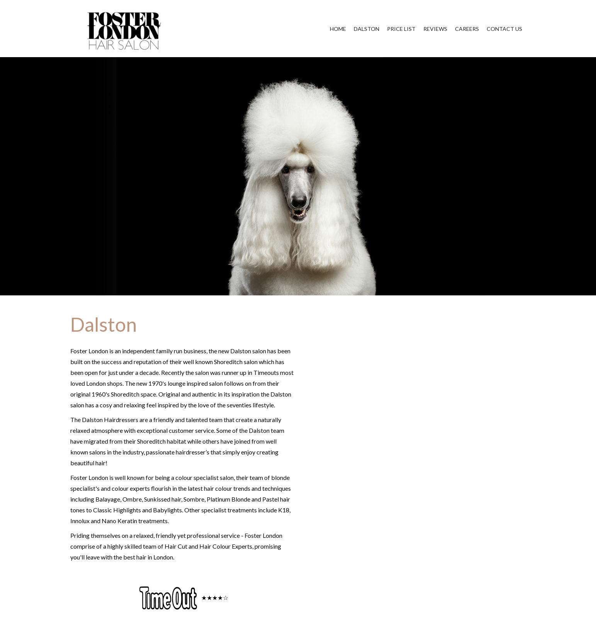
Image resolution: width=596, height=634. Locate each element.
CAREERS (467, 28)
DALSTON (366, 28)
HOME (338, 28)
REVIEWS (435, 28)
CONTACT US (504, 28)
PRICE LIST (401, 28)
